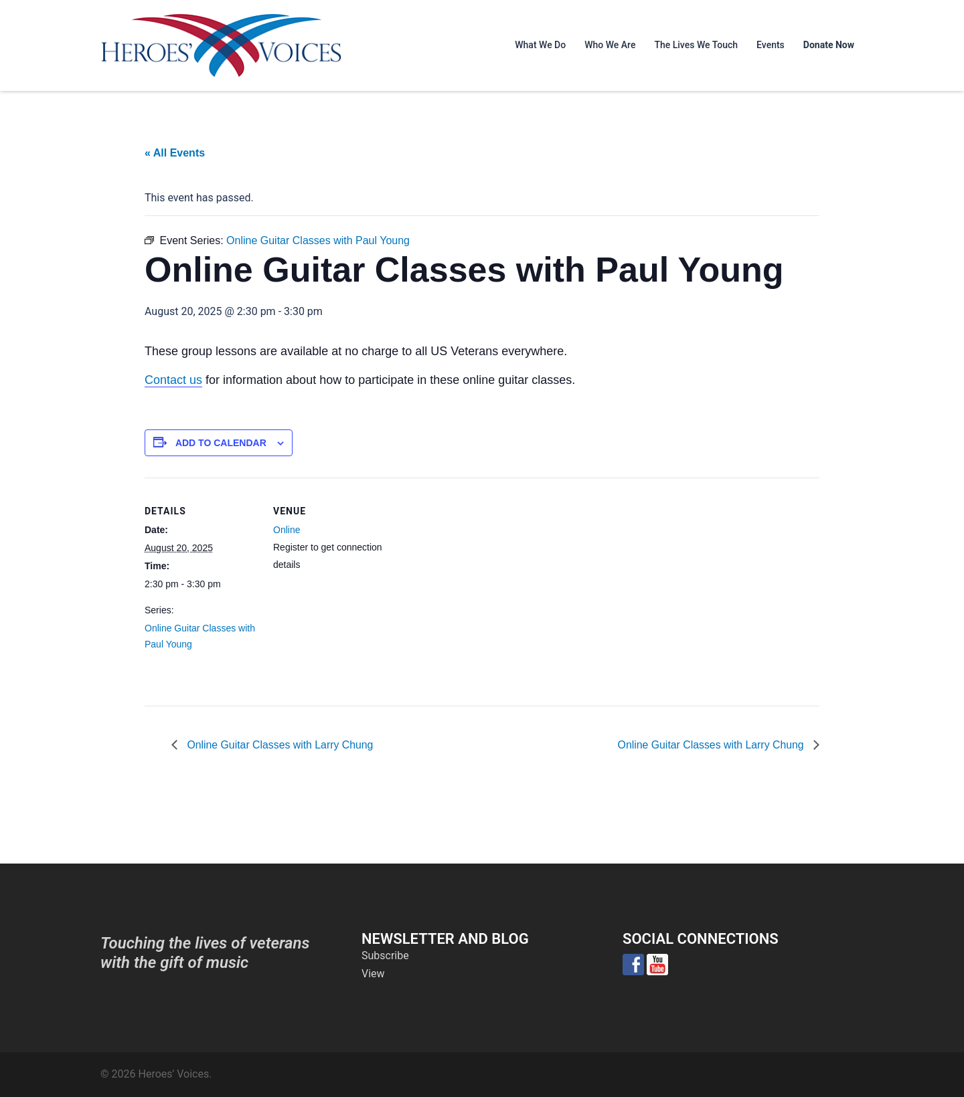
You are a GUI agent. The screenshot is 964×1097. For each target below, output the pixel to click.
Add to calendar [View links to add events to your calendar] (220, 442)
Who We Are (609, 44)
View (373, 973)
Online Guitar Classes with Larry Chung (279, 744)
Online (286, 529)
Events (770, 44)
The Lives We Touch (696, 44)
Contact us (173, 380)
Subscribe (385, 955)
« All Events (175, 153)
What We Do (540, 44)
